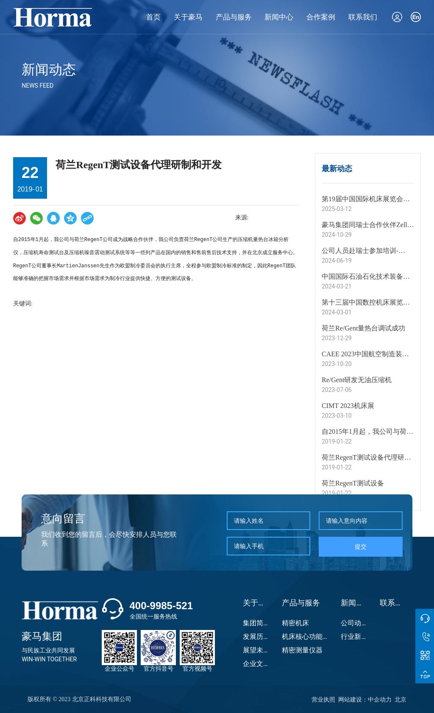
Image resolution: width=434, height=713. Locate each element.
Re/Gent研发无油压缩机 (357, 379)
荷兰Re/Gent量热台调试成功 (363, 328)
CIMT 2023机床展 (348, 405)
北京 (400, 699)
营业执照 (323, 699)
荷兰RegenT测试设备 (353, 483)
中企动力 (380, 699)
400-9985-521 (161, 605)
